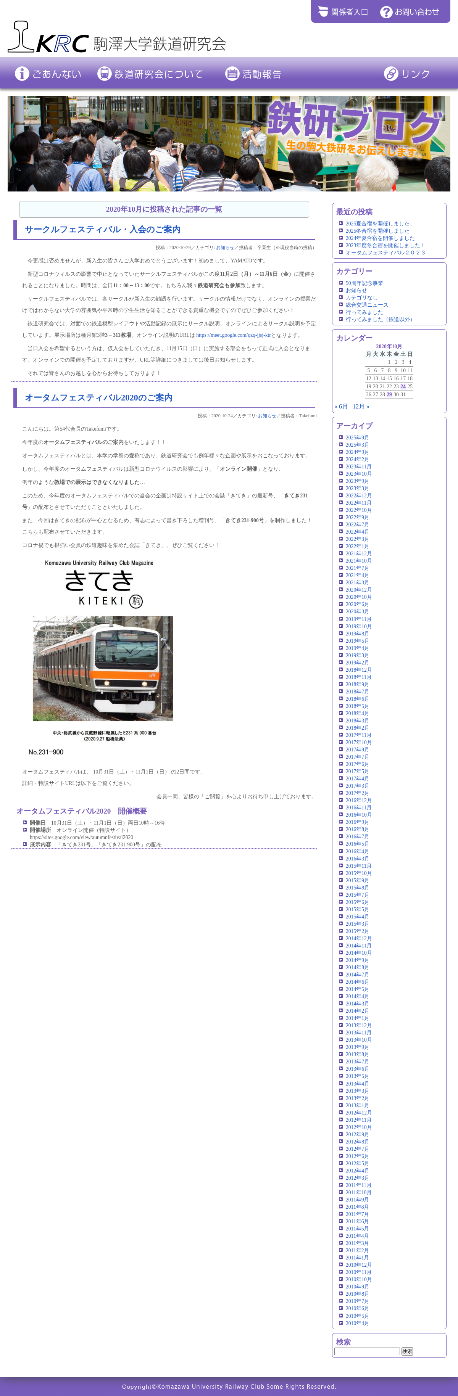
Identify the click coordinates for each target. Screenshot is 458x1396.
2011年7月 (357, 1214)
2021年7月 (357, 568)
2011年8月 (357, 1207)
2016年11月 (359, 808)
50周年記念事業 (364, 283)
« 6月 (341, 406)
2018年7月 (357, 692)
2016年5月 (357, 844)
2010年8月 (357, 1294)
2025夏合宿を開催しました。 (380, 224)
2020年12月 (359, 590)
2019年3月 (357, 655)
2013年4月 (357, 1084)
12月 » (361, 406)
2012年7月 (357, 1149)
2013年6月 (357, 1069)
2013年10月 (359, 1040)
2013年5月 (357, 1076)
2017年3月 (357, 786)
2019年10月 (359, 626)
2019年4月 (357, 648)
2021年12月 (359, 553)
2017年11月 (359, 735)
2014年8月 (357, 967)
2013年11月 (359, 1033)
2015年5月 (357, 909)
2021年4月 (357, 575)
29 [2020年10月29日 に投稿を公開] (389, 394)
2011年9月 (357, 1200)
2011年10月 (359, 1192)
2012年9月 (357, 1134)
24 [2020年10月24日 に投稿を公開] (403, 386)
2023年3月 (357, 488)
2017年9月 (357, 750)
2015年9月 (357, 880)
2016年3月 (357, 859)
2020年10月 (359, 597)
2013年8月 (357, 1054)
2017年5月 (357, 771)
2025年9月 (357, 438)
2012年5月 (357, 1163)
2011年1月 (357, 1258)
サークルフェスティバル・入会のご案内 (103, 229)
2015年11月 (359, 866)
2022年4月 (357, 532)
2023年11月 (359, 467)
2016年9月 (357, 822)
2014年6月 (357, 982)
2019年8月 (357, 634)
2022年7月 (357, 525)
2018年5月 (357, 706)
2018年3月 (357, 721)
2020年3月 (357, 611)
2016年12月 (359, 800)
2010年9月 (357, 1287)
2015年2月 (357, 931)
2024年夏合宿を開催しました (380, 238)
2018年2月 (357, 728)
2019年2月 (357, 663)
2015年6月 (357, 902)
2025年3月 (357, 445)
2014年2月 (357, 1011)
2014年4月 (357, 996)
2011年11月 (359, 1185)
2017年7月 (357, 757)
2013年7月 (357, 1062)
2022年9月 (357, 517)
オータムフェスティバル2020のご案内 (99, 397)
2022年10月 (359, 510)
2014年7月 (357, 975)
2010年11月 (359, 1272)
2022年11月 (359, 503)
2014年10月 (359, 953)
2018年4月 (357, 713)
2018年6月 (357, 699)
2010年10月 (359, 1279)
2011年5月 (357, 1229)
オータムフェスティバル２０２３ (386, 253)
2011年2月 (357, 1250)
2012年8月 (357, 1142)
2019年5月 (357, 641)
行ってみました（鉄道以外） (380, 319)
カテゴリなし (362, 298)
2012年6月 (357, 1156)
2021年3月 (357, 582)
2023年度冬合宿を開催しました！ (386, 245)
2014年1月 (357, 1018)
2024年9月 (357, 452)
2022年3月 (357, 539)
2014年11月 (359, 946)
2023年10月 (359, 474)
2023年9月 (357, 481)
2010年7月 (357, 1301)
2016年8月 (357, 829)
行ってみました (364, 312)
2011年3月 (357, 1243)
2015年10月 (359, 873)
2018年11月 (359, 677)
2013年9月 (357, 1047)
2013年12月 (359, 1025)
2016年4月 (357, 851)
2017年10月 (359, 742)
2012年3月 (357, 1178)
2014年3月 (357, 1004)
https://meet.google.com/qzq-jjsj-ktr (233, 335)
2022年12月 (359, 496)
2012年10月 (359, 1127)
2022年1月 (357, 546)
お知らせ (225, 247)
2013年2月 (357, 1098)
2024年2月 (357, 459)
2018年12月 (359, 670)
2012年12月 (359, 1113)
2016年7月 (357, 837)
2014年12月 (359, 938)
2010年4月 (357, 1323)
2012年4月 (357, 1171)
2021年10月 (359, 561)
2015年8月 (357, 888)
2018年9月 (357, 684)
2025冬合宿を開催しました (378, 231)
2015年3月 (357, 924)
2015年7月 (357, 895)
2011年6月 (357, 1221)
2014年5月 (357, 989)
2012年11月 (359, 1120)
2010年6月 (357, 1308)
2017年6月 (357, 764)
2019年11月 (359, 619)
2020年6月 (357, 604)
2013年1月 (357, 1105)
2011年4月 (357, 1236)
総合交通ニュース (367, 305)
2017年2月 (357, 793)
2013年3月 (357, 1091)
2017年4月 (357, 779)
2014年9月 (357, 960)
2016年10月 (359, 815)
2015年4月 (357, 917)
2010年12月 (359, 1265)
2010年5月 (357, 1316)
